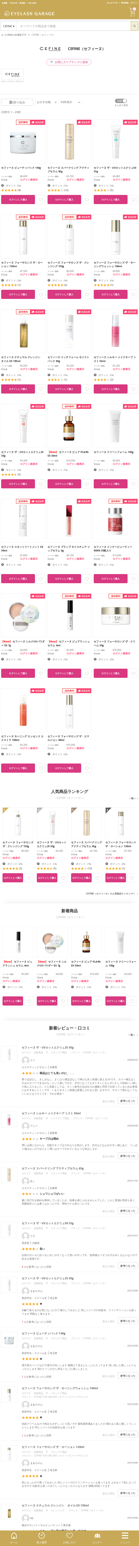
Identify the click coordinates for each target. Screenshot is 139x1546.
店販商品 (38, 1052)
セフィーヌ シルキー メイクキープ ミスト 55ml (51, 1113)
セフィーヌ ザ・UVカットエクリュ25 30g (48, 1047)
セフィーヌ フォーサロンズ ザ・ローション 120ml (53, 1447)
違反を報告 (108, 1101)
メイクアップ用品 (60, 1118)
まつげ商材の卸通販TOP (13, 34)
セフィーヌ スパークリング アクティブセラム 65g (53, 1168)
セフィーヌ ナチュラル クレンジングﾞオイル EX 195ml (55, 1505)
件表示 (70, 102)
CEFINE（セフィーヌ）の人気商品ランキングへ (110, 893)
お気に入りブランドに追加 (69, 62)
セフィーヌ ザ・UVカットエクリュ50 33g (48, 1223)
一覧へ (132, 798)
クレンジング (57, 1510)
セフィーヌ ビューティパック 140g (43, 1333)
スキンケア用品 (59, 1052)
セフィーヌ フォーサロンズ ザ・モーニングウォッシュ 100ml (60, 1388)
